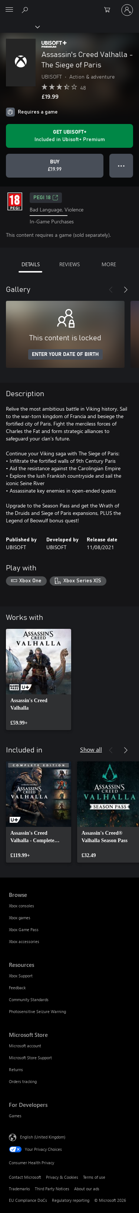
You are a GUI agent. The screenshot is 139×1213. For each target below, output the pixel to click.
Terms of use (94, 1177)
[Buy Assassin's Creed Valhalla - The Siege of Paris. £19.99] (54, 166)
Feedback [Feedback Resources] (17, 987)
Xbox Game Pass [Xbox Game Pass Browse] (24, 929)
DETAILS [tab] (30, 264)
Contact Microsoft (25, 1177)
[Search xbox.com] (26, 10)
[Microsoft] (69, 5)
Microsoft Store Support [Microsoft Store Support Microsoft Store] (30, 1057)
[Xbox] (19, 26)
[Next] (125, 289)
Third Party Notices (52, 1188)
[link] (38, 679)
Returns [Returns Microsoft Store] (16, 1069)
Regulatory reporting (70, 1200)
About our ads (86, 1188)
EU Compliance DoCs (28, 1200)
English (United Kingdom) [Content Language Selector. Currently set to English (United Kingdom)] (42, 1136)
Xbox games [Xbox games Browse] (19, 917)
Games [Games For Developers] (15, 1115)
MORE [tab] (109, 264)
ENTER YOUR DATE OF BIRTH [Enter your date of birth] (65, 354)
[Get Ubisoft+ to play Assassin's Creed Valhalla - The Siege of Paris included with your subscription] (69, 136)
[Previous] (110, 289)
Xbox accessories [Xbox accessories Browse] (24, 941)
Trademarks (19, 1188)
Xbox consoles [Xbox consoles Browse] (21, 905)
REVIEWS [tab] (69, 264)
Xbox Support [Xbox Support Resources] (21, 975)
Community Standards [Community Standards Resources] (29, 999)
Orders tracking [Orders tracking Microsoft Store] (23, 1081)
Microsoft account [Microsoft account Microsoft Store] (25, 1045)
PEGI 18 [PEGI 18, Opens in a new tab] (45, 198)
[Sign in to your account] (127, 10)
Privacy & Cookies (62, 1177)
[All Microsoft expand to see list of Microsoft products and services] (9, 10)
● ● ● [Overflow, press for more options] (121, 165)
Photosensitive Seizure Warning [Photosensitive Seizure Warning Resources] (37, 1011)
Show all (91, 749)
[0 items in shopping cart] (109, 10)
